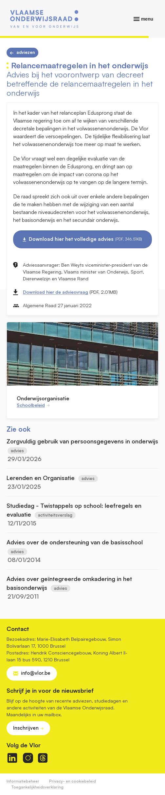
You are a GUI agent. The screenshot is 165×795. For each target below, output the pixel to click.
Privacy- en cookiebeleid (72, 781)
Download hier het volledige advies (85, 239)
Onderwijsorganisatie (43, 398)
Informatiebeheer (23, 781)
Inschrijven (26, 728)
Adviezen (25, 52)
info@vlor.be (35, 673)
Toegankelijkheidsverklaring (37, 787)
